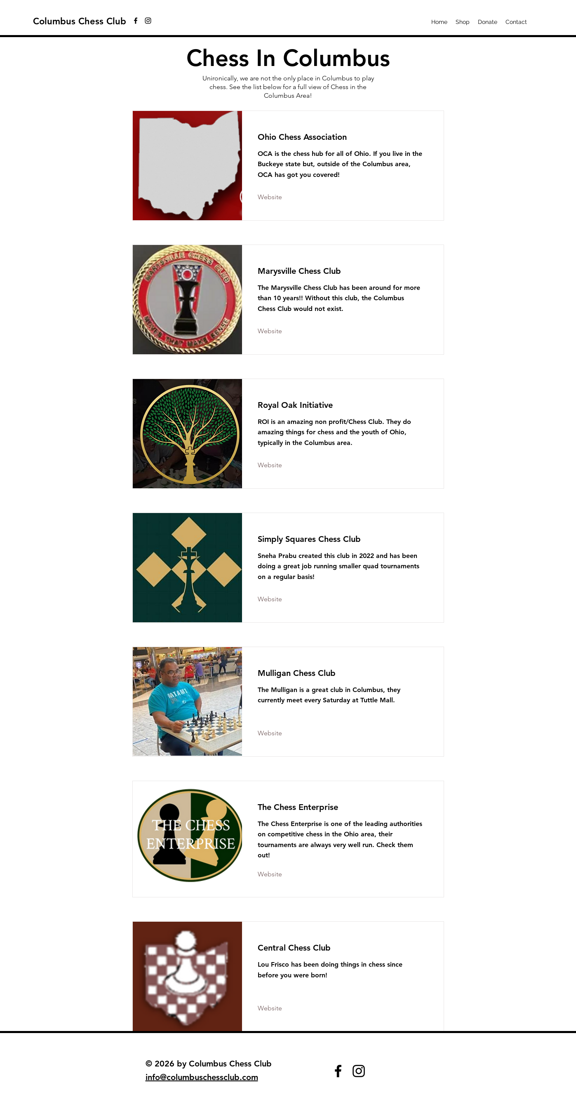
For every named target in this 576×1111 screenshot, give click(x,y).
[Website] (280, 197)
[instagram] (148, 20)
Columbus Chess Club (79, 21)
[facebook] (136, 20)
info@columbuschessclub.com (202, 1077)
